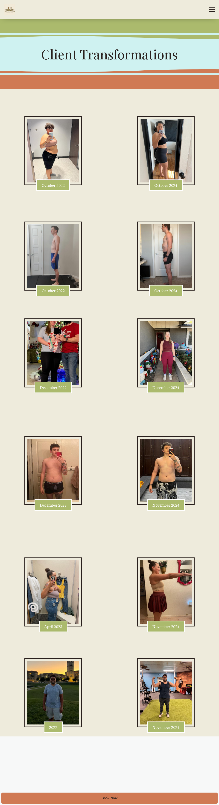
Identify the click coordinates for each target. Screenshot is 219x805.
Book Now (110, 798)
